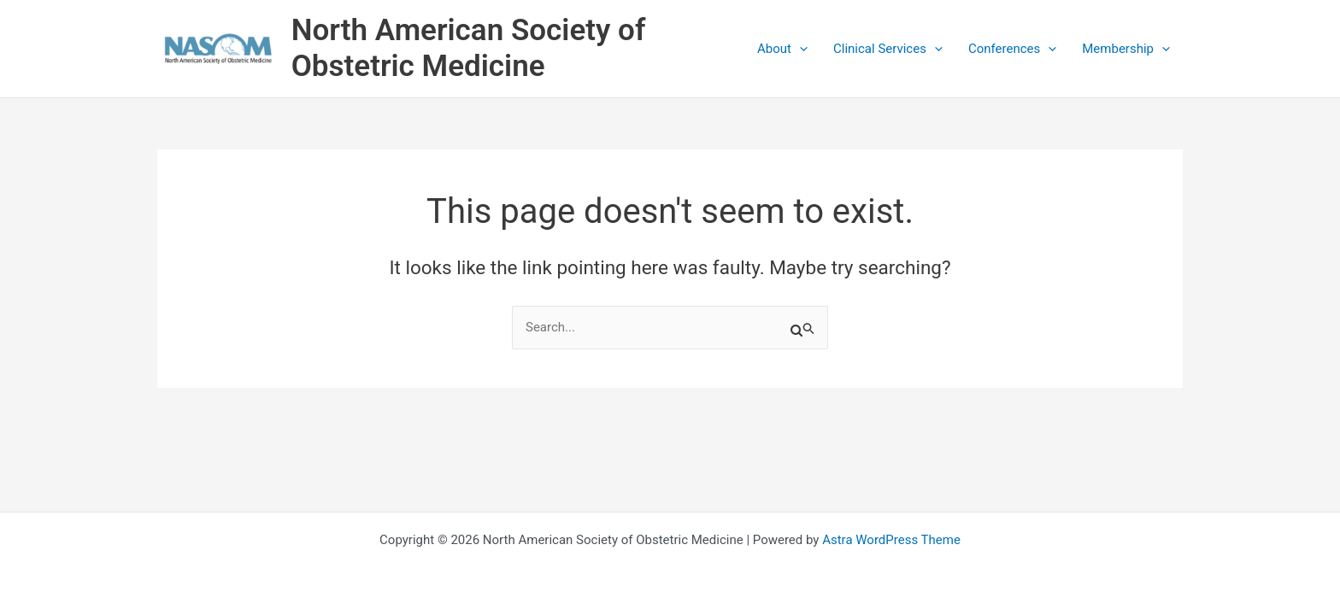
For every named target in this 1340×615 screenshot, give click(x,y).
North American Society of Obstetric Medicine (468, 48)
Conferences (1012, 49)
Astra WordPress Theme (891, 540)
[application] (799, 49)
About (782, 49)
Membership (1126, 49)
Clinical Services (888, 49)
